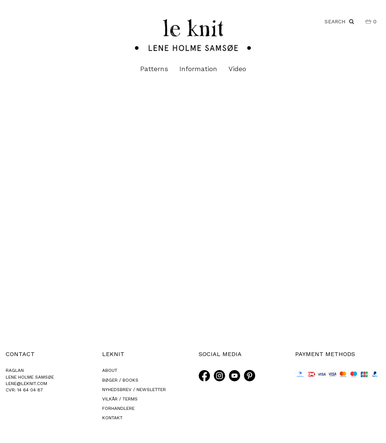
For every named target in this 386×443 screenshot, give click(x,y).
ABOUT (109, 370)
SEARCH (339, 21)
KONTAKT (112, 417)
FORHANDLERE (118, 408)
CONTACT (20, 354)
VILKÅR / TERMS (120, 399)
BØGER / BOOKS (120, 380)
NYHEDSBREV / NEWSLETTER (134, 389)
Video (237, 69)
